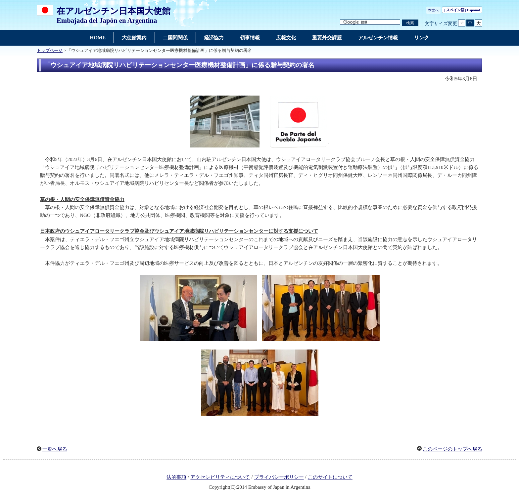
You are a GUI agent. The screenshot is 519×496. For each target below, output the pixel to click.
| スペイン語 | (462, 10)
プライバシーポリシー (279, 477)
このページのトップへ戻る (452, 449)
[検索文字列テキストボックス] (370, 22)
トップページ (50, 50)
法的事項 (176, 477)
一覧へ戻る (54, 449)
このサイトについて (330, 477)
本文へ (433, 10)
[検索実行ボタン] (410, 23)
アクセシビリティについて (220, 477)
